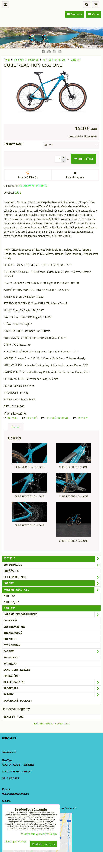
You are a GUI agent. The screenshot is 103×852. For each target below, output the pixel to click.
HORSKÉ (32, 418)
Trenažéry (10, 676)
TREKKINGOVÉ (13, 633)
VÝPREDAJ (10, 663)
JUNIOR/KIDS (52, 565)
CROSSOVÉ (10, 620)
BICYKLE (13, 418)
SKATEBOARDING (52, 682)
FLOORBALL (52, 689)
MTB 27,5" (11, 602)
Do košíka (83, 158)
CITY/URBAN (12, 645)
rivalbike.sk (9, 752)
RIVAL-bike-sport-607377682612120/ (51, 723)
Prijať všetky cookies (43, 844)
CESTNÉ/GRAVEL (14, 627)
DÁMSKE (52, 652)
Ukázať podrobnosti (15, 841)
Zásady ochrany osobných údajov (39, 834)
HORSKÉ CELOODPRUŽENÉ (52, 615)
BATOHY (52, 695)
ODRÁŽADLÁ (11, 571)
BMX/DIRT (10, 639)
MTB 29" (83, 418)
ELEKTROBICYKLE (52, 577)
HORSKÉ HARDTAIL (57, 418)
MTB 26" (10, 596)
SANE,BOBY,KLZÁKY (16, 670)
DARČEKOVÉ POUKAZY (17, 700)
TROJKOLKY (11, 657)
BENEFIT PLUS (13, 717)
